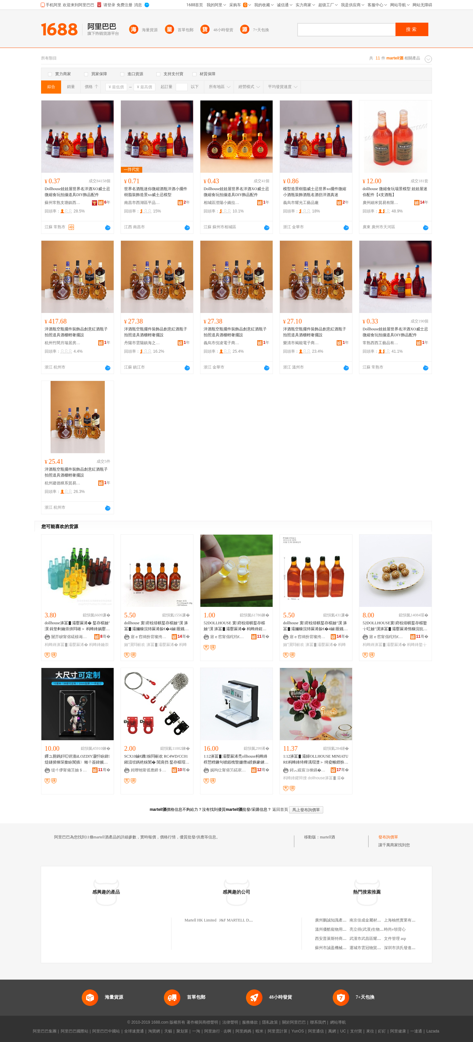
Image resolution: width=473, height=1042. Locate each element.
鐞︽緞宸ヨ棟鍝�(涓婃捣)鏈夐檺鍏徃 (308, 770)
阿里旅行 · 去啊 (217, 1031)
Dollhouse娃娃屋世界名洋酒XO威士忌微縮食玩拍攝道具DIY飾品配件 (77, 192)
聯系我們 (318, 1022)
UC (343, 1031)
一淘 (196, 1031)
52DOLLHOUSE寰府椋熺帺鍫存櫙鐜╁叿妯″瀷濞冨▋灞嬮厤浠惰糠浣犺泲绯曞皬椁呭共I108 (395, 626)
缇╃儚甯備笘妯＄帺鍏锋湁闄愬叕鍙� (69, 770)
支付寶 (356, 1031)
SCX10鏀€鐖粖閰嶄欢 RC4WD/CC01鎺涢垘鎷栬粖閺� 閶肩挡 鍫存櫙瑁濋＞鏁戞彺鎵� (156, 759)
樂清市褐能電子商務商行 (301, 343)
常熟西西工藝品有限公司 (381, 343)
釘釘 (382, 1031)
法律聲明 (230, 1022)
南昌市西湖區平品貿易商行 (142, 202)
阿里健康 (398, 1031)
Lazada (432, 1031)
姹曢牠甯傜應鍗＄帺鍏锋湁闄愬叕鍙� (149, 770)
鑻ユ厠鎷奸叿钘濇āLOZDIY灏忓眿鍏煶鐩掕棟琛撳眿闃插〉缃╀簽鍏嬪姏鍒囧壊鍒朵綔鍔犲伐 (77, 759)
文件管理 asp (395, 938)
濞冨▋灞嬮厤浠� (162, 644)
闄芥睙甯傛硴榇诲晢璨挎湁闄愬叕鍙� (69, 636)
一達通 (416, 1031)
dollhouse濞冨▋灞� (326, 778)
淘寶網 (154, 1031)
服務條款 (250, 1022)
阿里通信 (316, 1031)
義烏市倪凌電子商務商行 (222, 343)
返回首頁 (280, 809)
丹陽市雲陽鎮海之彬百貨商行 (142, 343)
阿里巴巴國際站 (74, 1031)
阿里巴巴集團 (44, 1031)
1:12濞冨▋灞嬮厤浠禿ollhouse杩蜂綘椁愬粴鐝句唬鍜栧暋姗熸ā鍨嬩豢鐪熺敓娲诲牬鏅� (236, 759)
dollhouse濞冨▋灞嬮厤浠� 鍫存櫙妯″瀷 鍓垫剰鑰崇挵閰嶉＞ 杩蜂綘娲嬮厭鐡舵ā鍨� (77, 626)
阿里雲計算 (277, 1031)
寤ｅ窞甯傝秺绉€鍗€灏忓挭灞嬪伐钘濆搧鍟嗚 (228, 636)
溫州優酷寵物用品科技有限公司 (342, 929)
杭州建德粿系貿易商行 (63, 483)
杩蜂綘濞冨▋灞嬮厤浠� (66, 644)
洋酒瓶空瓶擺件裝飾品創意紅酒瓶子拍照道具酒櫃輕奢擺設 (76, 332)
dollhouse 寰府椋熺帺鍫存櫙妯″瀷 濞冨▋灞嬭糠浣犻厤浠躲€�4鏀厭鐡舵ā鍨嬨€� (156, 626)
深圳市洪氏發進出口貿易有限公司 (413, 947)
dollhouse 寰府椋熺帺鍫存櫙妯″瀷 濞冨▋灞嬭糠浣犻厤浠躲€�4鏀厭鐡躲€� (315, 626)
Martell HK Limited (200, 920)
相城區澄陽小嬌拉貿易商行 (222, 202)
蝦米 (259, 1031)
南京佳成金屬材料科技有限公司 (377, 920)
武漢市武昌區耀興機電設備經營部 (379, 938)
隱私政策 (270, 1022)
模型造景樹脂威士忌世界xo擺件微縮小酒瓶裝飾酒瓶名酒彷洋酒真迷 (314, 192)
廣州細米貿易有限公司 (381, 202)
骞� (105, 636)
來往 (370, 1031)
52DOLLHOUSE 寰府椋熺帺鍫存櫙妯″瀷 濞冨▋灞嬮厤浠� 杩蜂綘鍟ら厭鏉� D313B (235, 626)
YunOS (297, 1031)
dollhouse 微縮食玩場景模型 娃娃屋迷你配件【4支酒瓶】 (395, 192)
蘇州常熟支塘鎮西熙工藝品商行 (63, 202)
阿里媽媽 (243, 1031)
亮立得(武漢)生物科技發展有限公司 (380, 929)
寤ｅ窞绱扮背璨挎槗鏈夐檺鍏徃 (149, 636)
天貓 (168, 1031)
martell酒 (327, 837)
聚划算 (182, 1031)
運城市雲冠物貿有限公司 (371, 947)
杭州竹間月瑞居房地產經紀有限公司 (63, 343)
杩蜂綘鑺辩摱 (295, 778)
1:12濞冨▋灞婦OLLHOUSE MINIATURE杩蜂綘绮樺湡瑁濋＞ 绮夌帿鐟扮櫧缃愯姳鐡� (315, 759)
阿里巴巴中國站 (106, 1031)
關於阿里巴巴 (294, 1022)
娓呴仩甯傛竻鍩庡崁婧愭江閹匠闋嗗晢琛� (228, 770)
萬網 (332, 1031)
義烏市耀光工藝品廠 (301, 202)
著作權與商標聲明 (202, 1022)
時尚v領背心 (395, 929)
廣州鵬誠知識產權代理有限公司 (342, 920)
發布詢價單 (388, 837)
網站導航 (338, 1022)
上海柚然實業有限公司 (403, 920)
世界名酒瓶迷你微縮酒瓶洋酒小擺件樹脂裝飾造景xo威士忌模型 (155, 192)
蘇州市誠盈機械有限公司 (336, 947)
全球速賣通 (134, 1031)
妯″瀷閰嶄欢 (134, 644)
